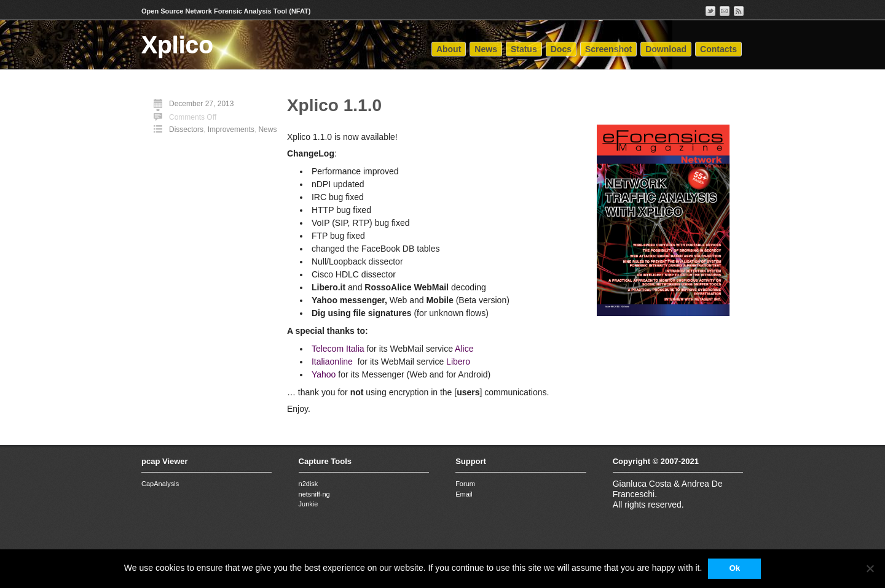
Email (464, 494)
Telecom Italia (338, 349)
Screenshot (608, 49)
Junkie (308, 504)
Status (524, 49)
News (485, 49)
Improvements (231, 129)
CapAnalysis (160, 483)
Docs (561, 49)
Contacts (718, 49)
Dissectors (186, 129)
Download (665, 49)
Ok (734, 568)
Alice (464, 349)
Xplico (177, 44)
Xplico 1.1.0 (334, 105)
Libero (458, 361)
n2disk (308, 483)
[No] (869, 568)
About (448, 49)
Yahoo (324, 374)
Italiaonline (332, 361)
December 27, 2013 (201, 103)
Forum (465, 483)
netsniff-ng (314, 494)
